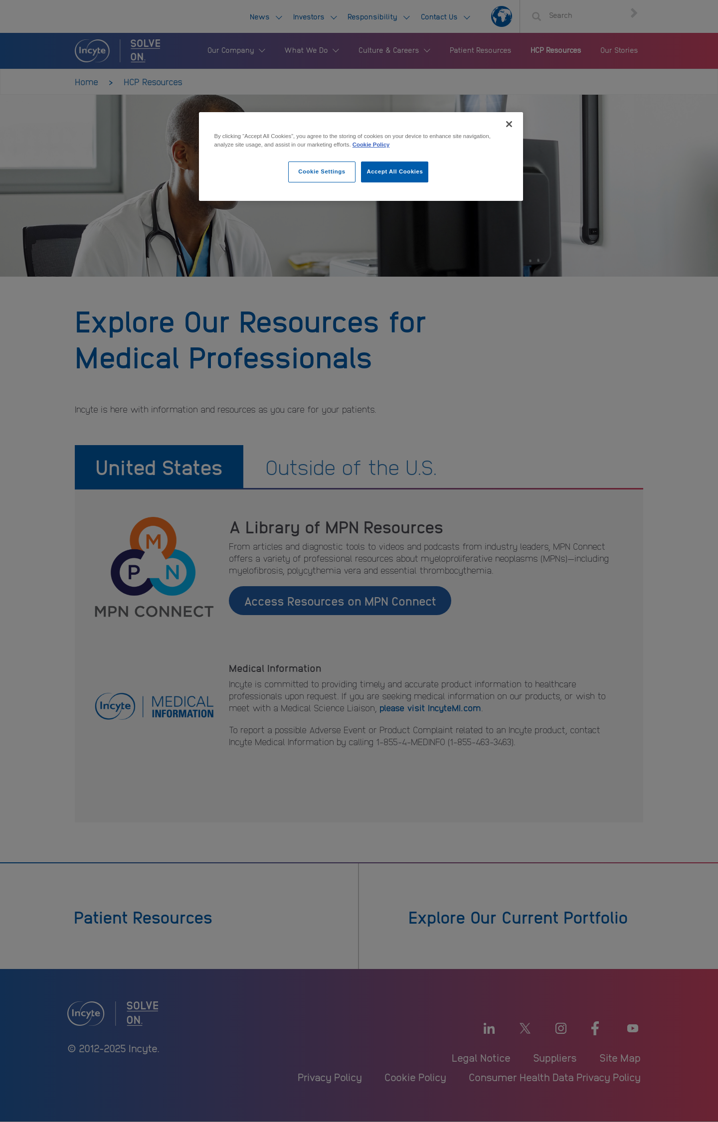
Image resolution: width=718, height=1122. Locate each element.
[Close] (509, 124)
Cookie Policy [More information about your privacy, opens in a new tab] (371, 145)
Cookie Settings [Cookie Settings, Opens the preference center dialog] (322, 171)
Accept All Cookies (394, 171)
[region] (361, 156)
